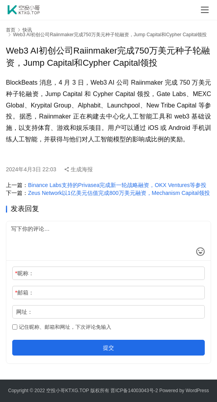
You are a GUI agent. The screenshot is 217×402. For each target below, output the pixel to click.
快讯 (27, 30)
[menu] (204, 10)
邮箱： (24, 292)
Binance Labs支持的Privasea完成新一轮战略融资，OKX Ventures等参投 (117, 185)
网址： (24, 312)
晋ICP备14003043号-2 (134, 390)
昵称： (24, 273)
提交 (108, 348)
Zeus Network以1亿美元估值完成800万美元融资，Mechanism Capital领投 (119, 193)
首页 (10, 30)
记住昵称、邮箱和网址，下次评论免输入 (61, 327)
